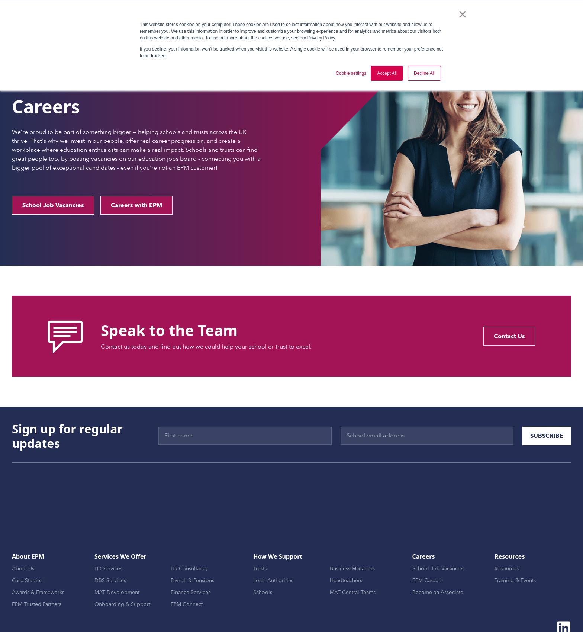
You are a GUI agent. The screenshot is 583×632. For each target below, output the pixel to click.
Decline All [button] (424, 73)
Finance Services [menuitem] (190, 559)
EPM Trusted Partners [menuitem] (36, 571)
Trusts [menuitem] (260, 535)
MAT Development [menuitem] (116, 559)
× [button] (462, 14)
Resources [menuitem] (507, 535)
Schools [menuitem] (262, 559)
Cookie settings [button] (351, 73)
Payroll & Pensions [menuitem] (192, 547)
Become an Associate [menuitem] (437, 559)
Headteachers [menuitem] (346, 547)
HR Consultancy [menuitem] (189, 535)
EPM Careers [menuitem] (427, 547)
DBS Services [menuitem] (110, 547)
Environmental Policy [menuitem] (427, 612)
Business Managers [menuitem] (352, 535)
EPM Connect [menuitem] (187, 571)
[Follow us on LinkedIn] (563, 594)
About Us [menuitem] (23, 535)
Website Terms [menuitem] (286, 612)
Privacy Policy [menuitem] (326, 612)
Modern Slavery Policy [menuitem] (544, 612)
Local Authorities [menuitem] (273, 547)
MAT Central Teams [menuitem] (353, 559)
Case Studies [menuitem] (27, 547)
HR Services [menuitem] (108, 535)
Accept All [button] (387, 73)
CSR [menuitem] (392, 612)
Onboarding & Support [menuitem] (122, 571)
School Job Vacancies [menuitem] (438, 535)
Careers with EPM (136, 205)
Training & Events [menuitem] (515, 547)
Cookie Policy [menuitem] (364, 612)
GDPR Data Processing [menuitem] (485, 612)
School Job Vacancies (53, 205)
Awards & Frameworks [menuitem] (38, 559)
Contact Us (509, 336)
